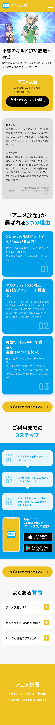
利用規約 (41, 693)
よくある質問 (27, 693)
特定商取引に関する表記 (21, 699)
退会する (42, 699)
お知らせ (13, 693)
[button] (50, 6)
